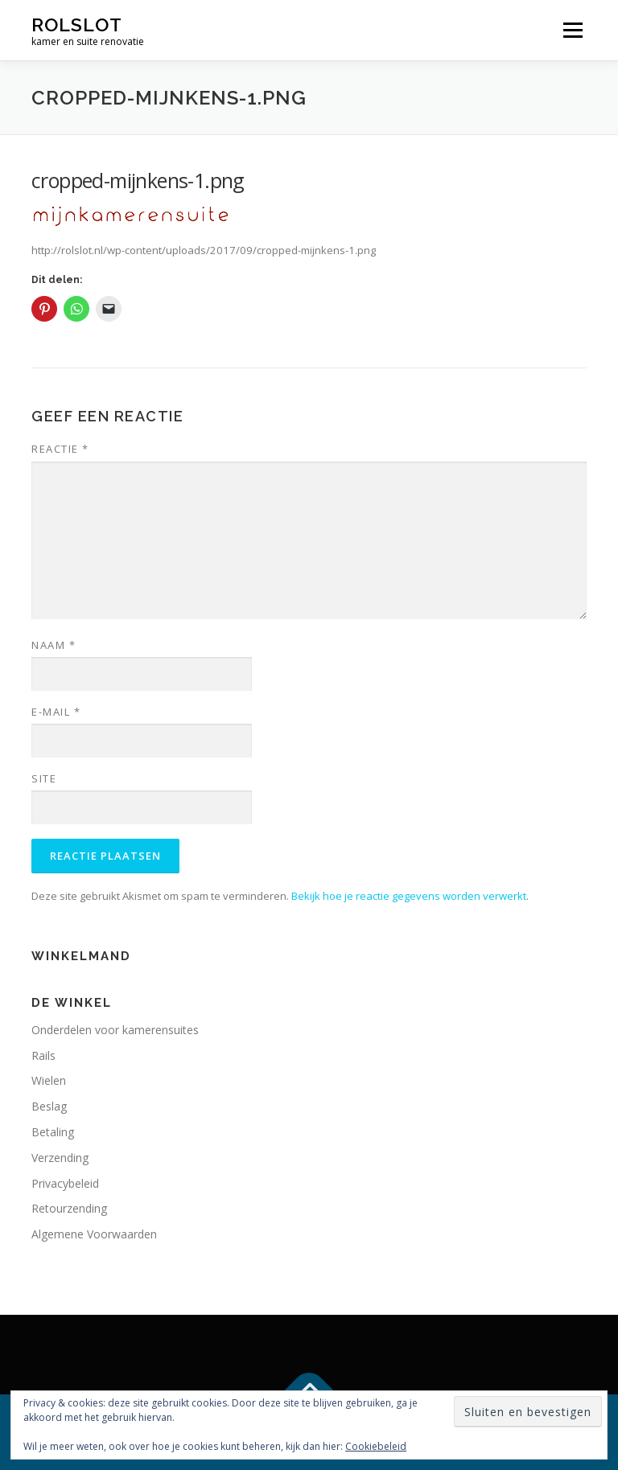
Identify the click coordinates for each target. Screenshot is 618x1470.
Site (43, 778)
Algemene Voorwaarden (94, 1234)
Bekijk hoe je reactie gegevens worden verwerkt (408, 896)
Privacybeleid (65, 1183)
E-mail (55, 711)
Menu (572, 30)
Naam (53, 645)
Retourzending (69, 1208)
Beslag (49, 1106)
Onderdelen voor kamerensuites (115, 1029)
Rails (43, 1055)
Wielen (48, 1080)
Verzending (60, 1157)
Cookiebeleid (375, 1446)
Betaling (52, 1131)
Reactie (60, 448)
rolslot (76, 24)
